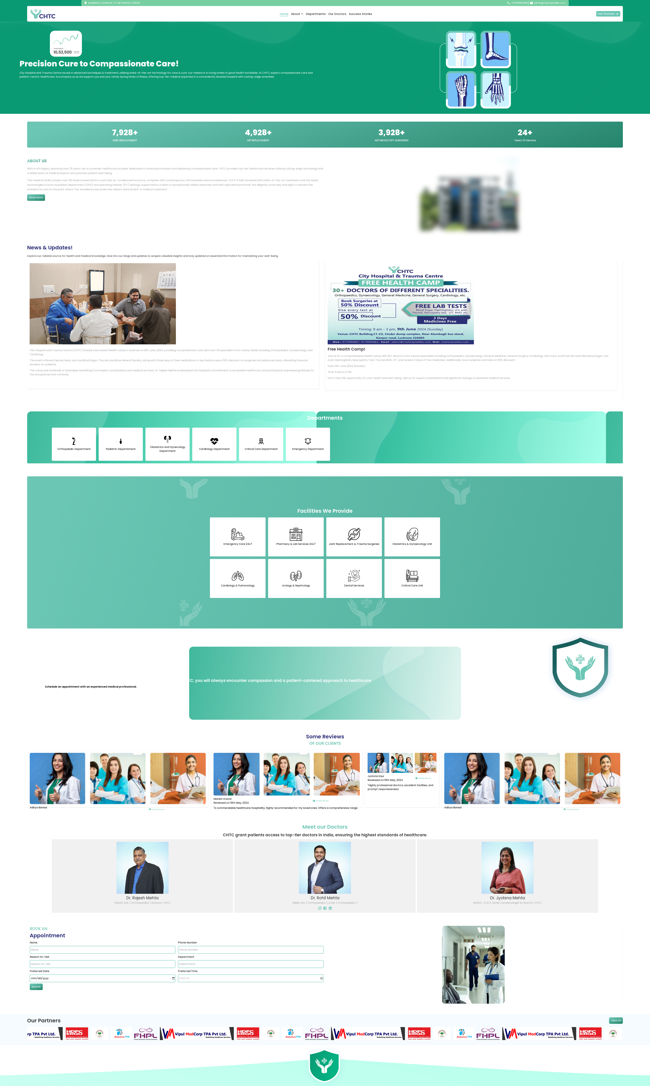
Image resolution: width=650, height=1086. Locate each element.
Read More (36, 197)
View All (616, 1020)
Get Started (608, 14)
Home (284, 14)
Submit (36, 987)
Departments (316, 14)
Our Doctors (337, 14)
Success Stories (360, 14)
